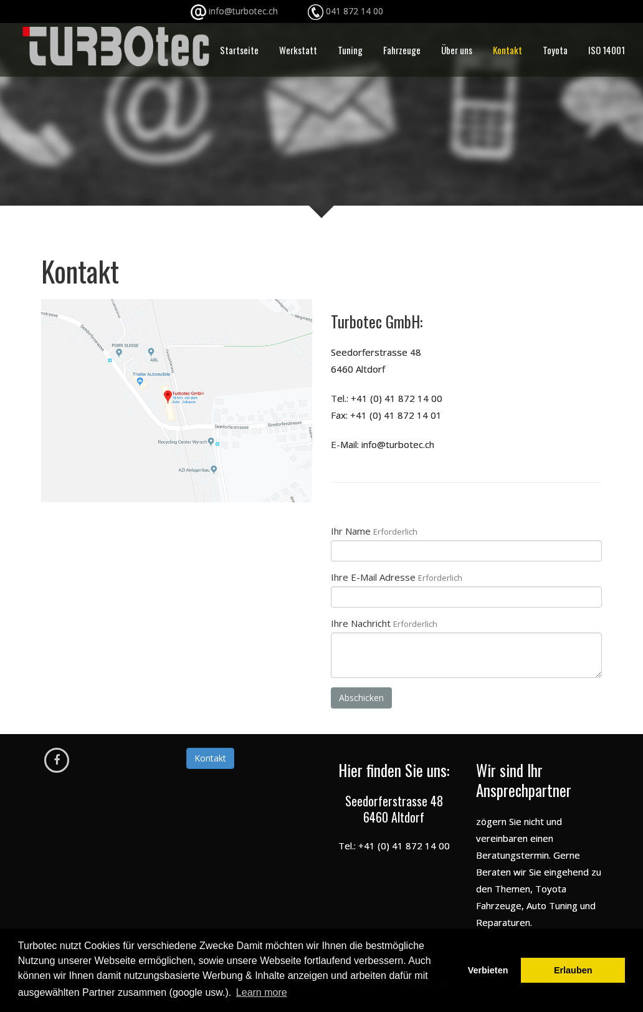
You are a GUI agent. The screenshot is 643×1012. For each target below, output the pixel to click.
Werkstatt (298, 50)
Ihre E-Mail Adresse (396, 577)
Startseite (239, 50)
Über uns (456, 50)
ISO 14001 (606, 50)
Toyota (555, 50)
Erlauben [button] (573, 970)
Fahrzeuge (402, 50)
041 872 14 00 (354, 11)
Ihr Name (374, 531)
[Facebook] (56, 760)
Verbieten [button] (488, 970)
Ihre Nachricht (384, 623)
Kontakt (507, 50)
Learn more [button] (261, 992)
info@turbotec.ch (267, 11)
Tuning (350, 50)
